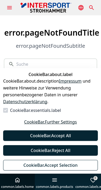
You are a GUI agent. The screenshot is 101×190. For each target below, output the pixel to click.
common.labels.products (54, 183)
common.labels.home (17, 183)
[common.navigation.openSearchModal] (91, 7)
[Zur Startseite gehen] (54, 7)
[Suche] (54, 64)
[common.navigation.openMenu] (9, 7)
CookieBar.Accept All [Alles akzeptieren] (50, 136)
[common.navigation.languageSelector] (81, 7)
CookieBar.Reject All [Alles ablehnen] (50, 150)
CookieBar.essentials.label (35, 110)
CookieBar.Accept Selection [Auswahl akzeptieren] (50, 165)
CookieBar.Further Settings (50, 122)
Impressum (70, 81)
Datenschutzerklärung (25, 101)
